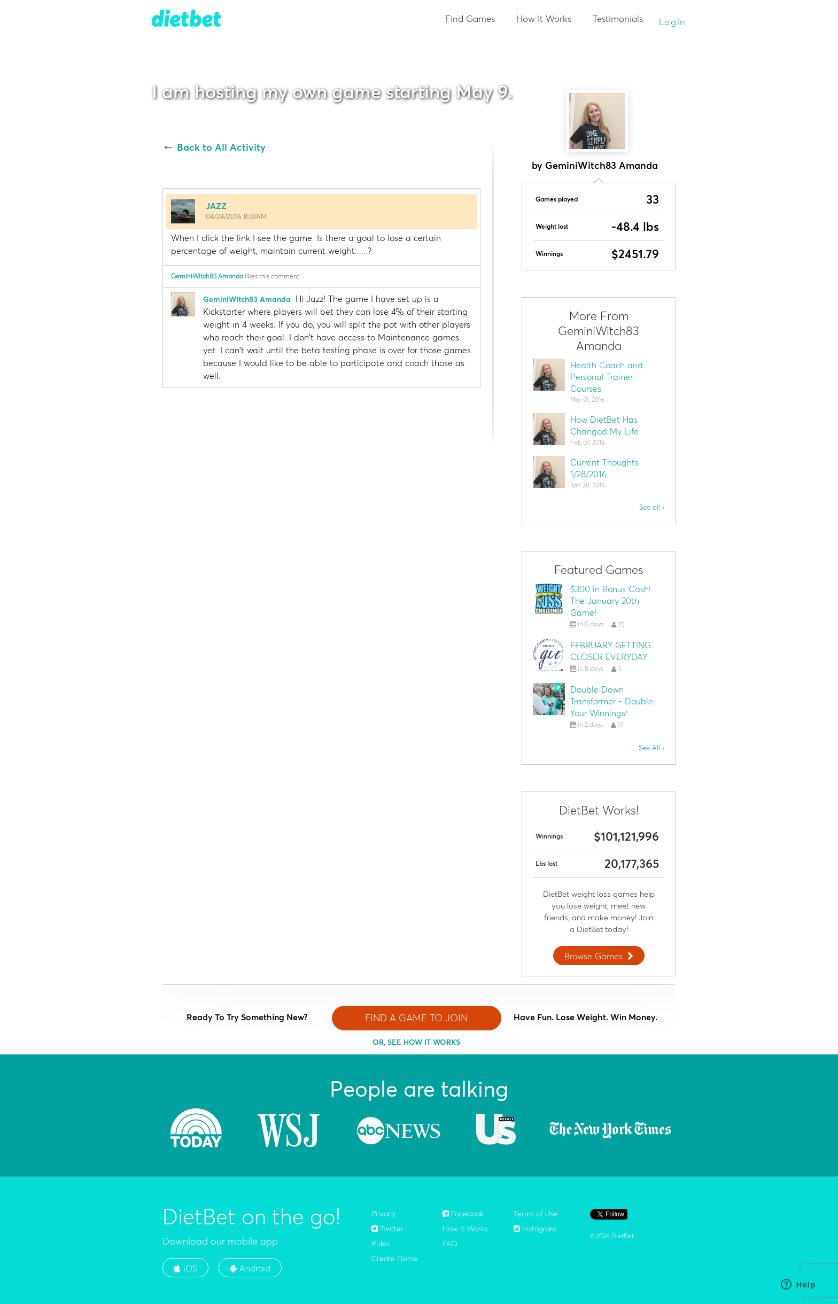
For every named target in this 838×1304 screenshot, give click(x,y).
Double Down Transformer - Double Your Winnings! (611, 701)
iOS (185, 1268)
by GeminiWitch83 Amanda (595, 165)
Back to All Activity (221, 147)
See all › (651, 507)
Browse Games (600, 956)
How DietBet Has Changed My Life (604, 425)
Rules (380, 1243)
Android (250, 1268)
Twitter (387, 1228)
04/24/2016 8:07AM (236, 216)
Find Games (470, 18)
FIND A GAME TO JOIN (416, 1018)
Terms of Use (536, 1213)
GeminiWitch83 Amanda (207, 276)
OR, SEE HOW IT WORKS (416, 1042)
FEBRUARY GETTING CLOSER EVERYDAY (610, 651)
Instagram (535, 1228)
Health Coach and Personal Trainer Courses (606, 377)
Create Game (394, 1258)
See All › (651, 747)
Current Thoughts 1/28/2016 (604, 468)
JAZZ (216, 205)
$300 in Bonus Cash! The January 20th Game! (610, 601)
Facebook (463, 1213)
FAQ (450, 1243)
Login (673, 21)
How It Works (543, 18)
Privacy (383, 1213)
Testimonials (618, 18)
